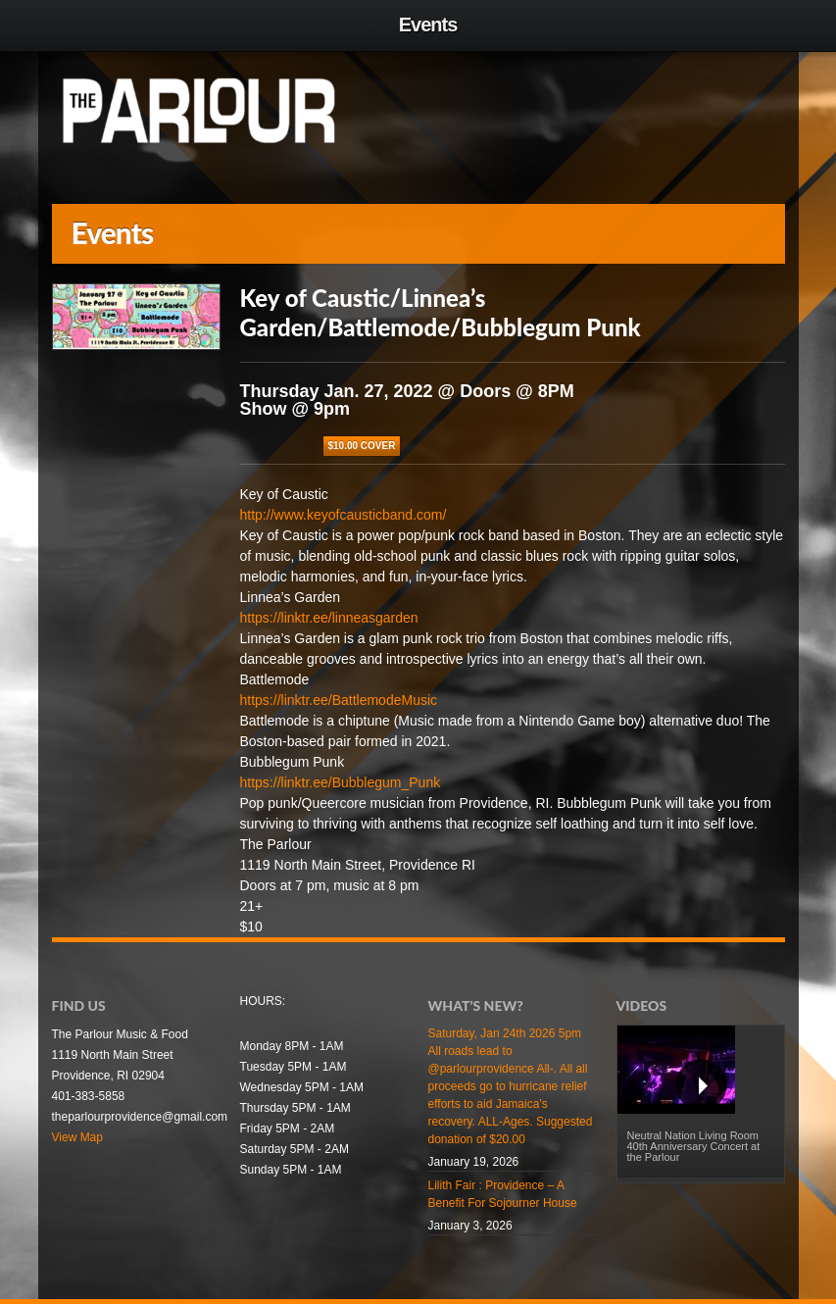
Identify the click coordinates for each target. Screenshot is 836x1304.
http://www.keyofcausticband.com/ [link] (343, 515)
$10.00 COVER (362, 445)
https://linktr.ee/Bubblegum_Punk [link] (340, 782)
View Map (77, 1137)
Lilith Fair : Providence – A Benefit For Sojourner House (502, 1194)
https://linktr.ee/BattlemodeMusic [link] (339, 700)
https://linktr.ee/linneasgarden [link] (329, 618)
